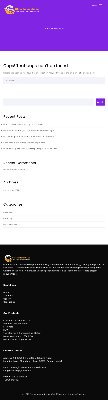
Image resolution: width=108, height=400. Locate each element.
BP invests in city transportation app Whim (24, 142)
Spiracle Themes (77, 394)
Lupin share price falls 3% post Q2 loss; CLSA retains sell (30, 148)
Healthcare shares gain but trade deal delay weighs (28, 130)
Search (100, 102)
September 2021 (11, 190)
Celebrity (7, 218)
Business (7, 212)
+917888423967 (11, 379)
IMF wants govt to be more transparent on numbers (28, 136)
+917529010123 (19, 376)
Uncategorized (10, 224)
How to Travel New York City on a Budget (23, 124)
